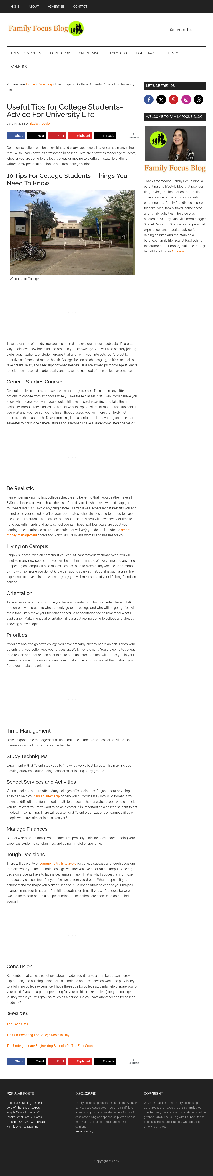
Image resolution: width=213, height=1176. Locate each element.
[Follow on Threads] (198, 99)
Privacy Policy (84, 1131)
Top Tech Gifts (17, 1024)
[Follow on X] (161, 99)
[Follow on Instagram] (186, 99)
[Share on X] (36, 135)
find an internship (47, 796)
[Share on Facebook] (16, 135)
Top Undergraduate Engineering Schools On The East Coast (50, 1046)
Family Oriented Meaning (22, 1126)
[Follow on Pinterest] (173, 99)
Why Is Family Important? (23, 1112)
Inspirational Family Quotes (24, 1117)
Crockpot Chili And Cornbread (26, 1121)
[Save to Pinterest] (57, 135)
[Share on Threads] (105, 135)
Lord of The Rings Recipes (23, 1107)
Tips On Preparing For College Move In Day (38, 1035)
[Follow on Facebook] (149, 99)
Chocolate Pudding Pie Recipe (26, 1103)
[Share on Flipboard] (80, 135)
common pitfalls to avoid (58, 864)
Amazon (178, 251)
